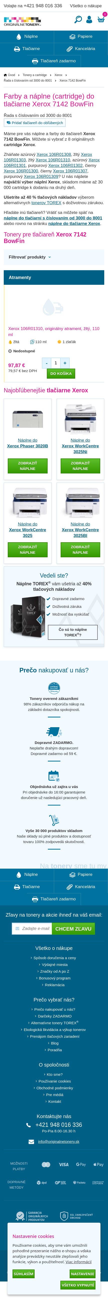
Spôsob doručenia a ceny (55, 973)
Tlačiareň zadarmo (54, 76)
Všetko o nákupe (86, 6)
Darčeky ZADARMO (54, 1031)
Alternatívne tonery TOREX (55, 1037)
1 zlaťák (69, 357)
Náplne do (80, 461)
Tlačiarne (27, 64)
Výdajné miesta (55, 979)
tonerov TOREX (46, 217)
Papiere (80, 52)
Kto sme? (55, 1089)
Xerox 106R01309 (41, 191)
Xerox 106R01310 (53, 175)
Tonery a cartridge (35, 90)
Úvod (11, 90)
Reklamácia (54, 1000)
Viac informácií (78, 1261)
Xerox (58, 90)
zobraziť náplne (27, 481)
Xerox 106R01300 (21, 186)
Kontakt (54, 1116)
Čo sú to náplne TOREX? (73, 647)
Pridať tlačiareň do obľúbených (34, 137)
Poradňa (55, 1065)
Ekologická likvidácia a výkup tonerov (55, 1045)
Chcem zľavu (73, 944)
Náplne (27, 52)
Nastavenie (82, 1273)
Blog (54, 1058)
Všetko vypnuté (78, 1284)
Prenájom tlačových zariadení (54, 1051)
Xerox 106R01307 (70, 186)
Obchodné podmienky (55, 1103)
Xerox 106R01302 (65, 180)
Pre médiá (54, 1110)
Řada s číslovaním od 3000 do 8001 (28, 95)
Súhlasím (23, 1273)
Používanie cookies (55, 1096)
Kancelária (81, 64)
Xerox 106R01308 (54, 169)
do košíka (61, 388)
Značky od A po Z (54, 986)
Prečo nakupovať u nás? (54, 1024)
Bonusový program (55, 993)
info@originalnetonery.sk (58, 1156)
